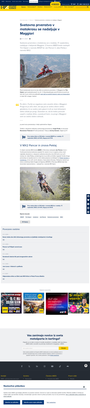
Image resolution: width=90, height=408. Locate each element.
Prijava (63, 348)
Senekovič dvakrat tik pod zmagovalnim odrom (17, 257)
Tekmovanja (28, 379)
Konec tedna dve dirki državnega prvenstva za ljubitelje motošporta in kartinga (27, 237)
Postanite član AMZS (53, 379)
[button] (87, 7)
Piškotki (72, 379)
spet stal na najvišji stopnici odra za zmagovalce (55, 94)
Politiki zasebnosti (54, 355)
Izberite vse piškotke (11, 402)
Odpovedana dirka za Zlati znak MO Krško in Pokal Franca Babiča (23, 276)
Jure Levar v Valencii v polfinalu (13, 266)
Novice (32, 20)
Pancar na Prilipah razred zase (12, 247)
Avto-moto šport (24, 20)
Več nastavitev (51, 402)
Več (3, 239)
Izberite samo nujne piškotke (33, 402)
